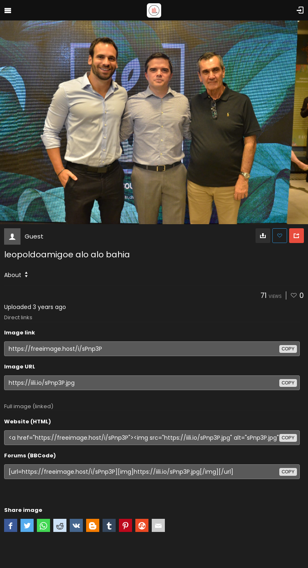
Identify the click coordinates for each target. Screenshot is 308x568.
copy (288, 348)
